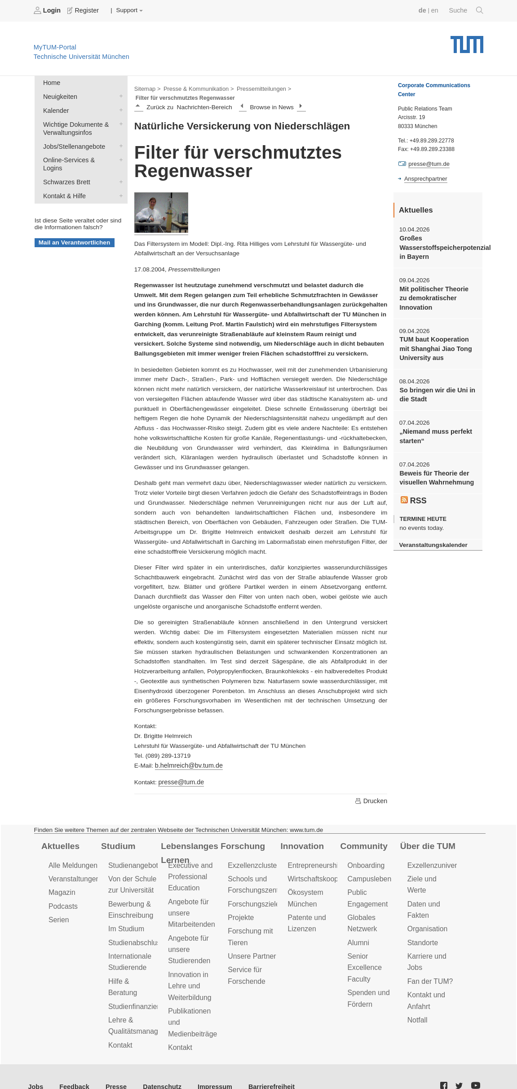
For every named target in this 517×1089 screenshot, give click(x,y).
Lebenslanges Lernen (188, 842)
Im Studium (125, 915)
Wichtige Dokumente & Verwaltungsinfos (119, 120)
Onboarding (365, 854)
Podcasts (62, 893)
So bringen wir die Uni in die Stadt (435, 388)
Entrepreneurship (313, 854)
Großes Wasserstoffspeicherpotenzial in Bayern (437, 246)
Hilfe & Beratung (132, 965)
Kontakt (119, 1014)
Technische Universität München (467, 41)
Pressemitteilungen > (257, 88)
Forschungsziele (252, 891)
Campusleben (368, 867)
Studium (117, 835)
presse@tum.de (179, 772)
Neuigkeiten (119, 94)
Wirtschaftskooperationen (325, 867)
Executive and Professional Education (189, 865)
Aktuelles (59, 835)
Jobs (35, 1065)
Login (48, 10)
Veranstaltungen (73, 867)
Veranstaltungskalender (431, 535)
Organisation (426, 904)
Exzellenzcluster (252, 854)
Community (362, 835)
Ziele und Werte (431, 867)
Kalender (119, 107)
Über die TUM (426, 835)
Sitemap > (146, 88)
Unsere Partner (250, 941)
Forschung (241, 835)
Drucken (371, 790)
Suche (467, 10)
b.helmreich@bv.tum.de (187, 756)
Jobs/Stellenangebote (119, 141)
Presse (112, 1065)
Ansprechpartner (424, 178)
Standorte (422, 917)
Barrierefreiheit (258, 1065)
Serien (58, 906)
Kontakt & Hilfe (119, 181)
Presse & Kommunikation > (195, 88)
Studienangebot (131, 854)
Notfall (416, 991)
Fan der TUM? (429, 954)
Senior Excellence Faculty (364, 951)
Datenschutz (155, 1065)
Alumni (358, 928)
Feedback (72, 1065)
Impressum (205, 1065)
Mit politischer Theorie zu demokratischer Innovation (436, 295)
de (424, 10)
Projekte (240, 904)
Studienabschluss (134, 928)
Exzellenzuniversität (437, 854)
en (436, 10)
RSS (413, 491)
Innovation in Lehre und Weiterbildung (188, 968)
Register (82, 10)
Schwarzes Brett (119, 167)
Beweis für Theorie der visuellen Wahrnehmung (434, 469)
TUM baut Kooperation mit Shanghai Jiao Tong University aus (437, 344)
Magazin (61, 880)
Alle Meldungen (72, 854)
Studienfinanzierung (138, 978)
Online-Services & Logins (119, 154)
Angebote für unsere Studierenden (188, 934)
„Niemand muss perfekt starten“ (433, 428)
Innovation (300, 835)
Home (51, 81)
